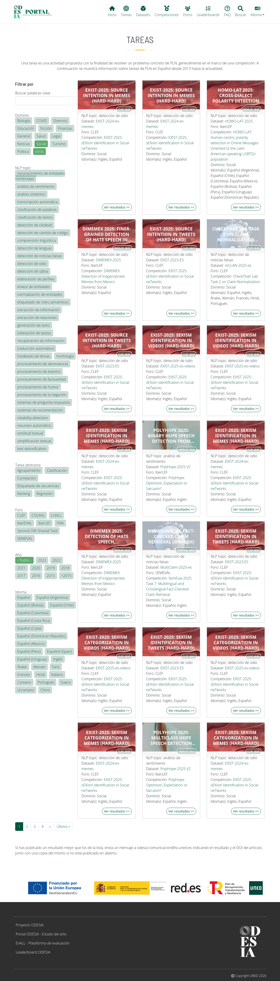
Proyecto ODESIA (30, 924)
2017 (21, 575)
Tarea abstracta (27, 464)
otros (39, 151)
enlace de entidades (33, 286)
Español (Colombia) (33, 612)
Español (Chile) (62, 605)
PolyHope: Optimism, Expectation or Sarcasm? (166, 483)
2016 (36, 575)
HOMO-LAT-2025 (239, 121)
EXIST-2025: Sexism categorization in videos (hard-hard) (107, 642)
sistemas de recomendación (40, 410)
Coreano (24, 682)
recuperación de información (40, 340)
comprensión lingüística (36, 240)
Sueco (66, 682)
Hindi (40, 674)
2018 (65, 567)
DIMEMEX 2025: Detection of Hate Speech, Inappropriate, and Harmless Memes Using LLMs (106, 536)
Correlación (26, 478)
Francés (23, 674)
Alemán (39, 666)
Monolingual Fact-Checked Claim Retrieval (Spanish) (171, 536)
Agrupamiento (28, 470)
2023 (42, 560)
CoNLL (56, 515)
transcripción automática (37, 201)
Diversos (60, 120)
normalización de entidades (39, 294)
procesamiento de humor (38, 386)
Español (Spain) (59, 651)
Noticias (23, 143)
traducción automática (35, 348)
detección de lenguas (34, 248)
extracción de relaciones (37, 317)
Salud (41, 136)
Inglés (58, 659)
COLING (38, 515)
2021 (21, 567)
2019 (51, 567)
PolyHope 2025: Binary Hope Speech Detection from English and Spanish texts (171, 436)
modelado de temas (33, 356)
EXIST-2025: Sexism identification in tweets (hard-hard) (235, 536)
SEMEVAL (24, 538)
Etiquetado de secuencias (38, 485)
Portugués (46, 682)
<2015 (66, 575)
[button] (257, 11)
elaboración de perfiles (35, 278)
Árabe (22, 666)
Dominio (22, 115)
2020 (36, 567)
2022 (56, 560)
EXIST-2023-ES (172, 259)
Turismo (59, 143)
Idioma (20, 592)
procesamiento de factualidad (41, 379)
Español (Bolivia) (30, 605)
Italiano (57, 674)
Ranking (23, 493)
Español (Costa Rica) (33, 620)
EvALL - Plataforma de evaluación (43, 943)
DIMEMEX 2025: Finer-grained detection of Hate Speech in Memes (107, 234)
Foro (19, 509)
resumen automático (34, 425)
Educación (25, 128)
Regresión (45, 493)
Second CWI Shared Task (37, 530)
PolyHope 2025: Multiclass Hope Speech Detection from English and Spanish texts (171, 738)
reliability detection (32, 417)
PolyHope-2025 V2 (175, 466)
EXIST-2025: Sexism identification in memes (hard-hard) (107, 436)
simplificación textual (34, 440)
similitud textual (30, 433)
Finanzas (65, 128)
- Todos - (24, 560)
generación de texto (33, 325)
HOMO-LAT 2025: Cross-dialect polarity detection (235, 95)
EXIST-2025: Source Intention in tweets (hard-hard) (171, 234)
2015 (51, 575)
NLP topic (23, 167)
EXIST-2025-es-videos (177, 366)
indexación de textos (34, 332)
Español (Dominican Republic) (41, 636)
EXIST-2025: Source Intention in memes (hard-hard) (106, 95)
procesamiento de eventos (39, 371)
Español (23, 597)
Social (41, 143)
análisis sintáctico (31, 194)
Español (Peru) (29, 651)
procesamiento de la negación (41, 394)
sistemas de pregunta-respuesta (43, 402)
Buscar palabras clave (32, 93)
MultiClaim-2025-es (176, 567)
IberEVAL (24, 523)
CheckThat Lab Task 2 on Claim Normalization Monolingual (235, 234)
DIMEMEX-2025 (108, 259)
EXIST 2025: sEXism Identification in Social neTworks (105, 143)
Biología (23, 120)
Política (23, 151)
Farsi (56, 666)
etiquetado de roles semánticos (43, 302)
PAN (60, 523)
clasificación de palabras (37, 209)
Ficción (46, 128)
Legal (56, 136)
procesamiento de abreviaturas (42, 363)
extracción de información (38, 309)
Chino (45, 689)
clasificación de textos (35, 217)
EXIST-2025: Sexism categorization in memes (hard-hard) (107, 738)
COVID (41, 120)
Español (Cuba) (29, 628)
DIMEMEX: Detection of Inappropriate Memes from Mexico (103, 276)
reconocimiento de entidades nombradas (40, 176)
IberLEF (44, 523)
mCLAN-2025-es (238, 265)
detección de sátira (32, 271)
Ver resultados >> (117, 207)
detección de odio (32, 263)
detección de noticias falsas (39, 255)
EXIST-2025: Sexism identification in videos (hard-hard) (171, 340)
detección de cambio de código (42, 232)
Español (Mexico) (31, 643)
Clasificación (57, 470)
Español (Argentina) (52, 597)
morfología (65, 356)
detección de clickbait (34, 225)
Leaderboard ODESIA (33, 952)
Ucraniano (25, 689)
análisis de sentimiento (35, 186)
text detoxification (32, 448)
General (23, 136)
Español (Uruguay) (32, 659)
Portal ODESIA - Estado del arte (41, 934)
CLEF (21, 515)
